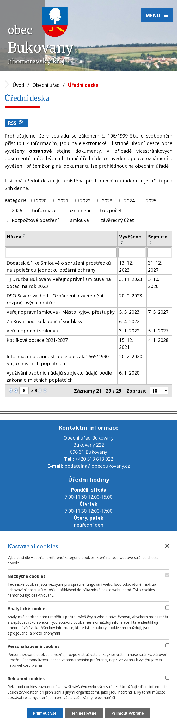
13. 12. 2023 (126, 266)
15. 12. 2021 (126, 343)
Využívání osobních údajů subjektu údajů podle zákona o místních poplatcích (59, 376)
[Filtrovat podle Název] (61, 252)
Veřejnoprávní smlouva (32, 331)
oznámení (79, 210)
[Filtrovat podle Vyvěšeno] (131, 252)
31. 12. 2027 (155, 266)
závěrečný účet (117, 220)
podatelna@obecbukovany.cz (97, 466)
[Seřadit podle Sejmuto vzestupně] (151, 241)
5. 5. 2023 (129, 312)
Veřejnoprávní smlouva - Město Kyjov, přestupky (61, 312)
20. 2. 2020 (130, 356)
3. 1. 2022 (129, 331)
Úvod (18, 85)
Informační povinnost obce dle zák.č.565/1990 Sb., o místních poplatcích (58, 360)
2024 (129, 200)
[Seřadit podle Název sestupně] (24, 236)
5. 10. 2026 (153, 282)
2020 (41, 200)
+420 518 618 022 (94, 459)
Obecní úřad (46, 85)
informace (45, 210)
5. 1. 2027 (158, 331)
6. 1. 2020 (129, 373)
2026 (17, 210)
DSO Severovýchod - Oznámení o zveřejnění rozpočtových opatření (55, 299)
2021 (63, 200)
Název (14, 236)
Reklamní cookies (26, 679)
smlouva (79, 220)
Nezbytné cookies (26, 576)
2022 (85, 200)
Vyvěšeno (130, 236)
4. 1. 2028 (158, 340)
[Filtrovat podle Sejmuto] (159, 252)
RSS (16, 123)
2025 (151, 200)
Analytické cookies (27, 608)
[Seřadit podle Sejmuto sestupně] (151, 243)
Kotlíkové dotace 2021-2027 (37, 340)
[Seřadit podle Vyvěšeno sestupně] (122, 243)
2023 (107, 200)
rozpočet (112, 210)
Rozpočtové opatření (35, 220)
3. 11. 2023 (130, 279)
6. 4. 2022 (129, 321)
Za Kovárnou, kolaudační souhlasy (44, 321)
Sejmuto (158, 236)
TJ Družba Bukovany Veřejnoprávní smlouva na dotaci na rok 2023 (59, 282)
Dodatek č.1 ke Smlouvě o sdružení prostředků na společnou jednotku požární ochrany (59, 266)
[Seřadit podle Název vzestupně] (24, 234)
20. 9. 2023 (130, 295)
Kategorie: (16, 200)
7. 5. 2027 (158, 312)
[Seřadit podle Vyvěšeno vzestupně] (122, 241)
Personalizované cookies (33, 646)
